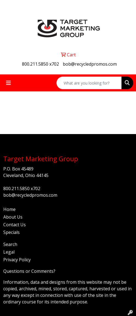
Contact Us (14, 225)
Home (9, 209)
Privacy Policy (17, 260)
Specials (11, 232)
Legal (9, 252)
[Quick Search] (89, 83)
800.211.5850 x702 (40, 64)
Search (10, 244)
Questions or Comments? (29, 271)
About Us (12, 217)
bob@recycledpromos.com (90, 64)
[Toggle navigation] (8, 83)
